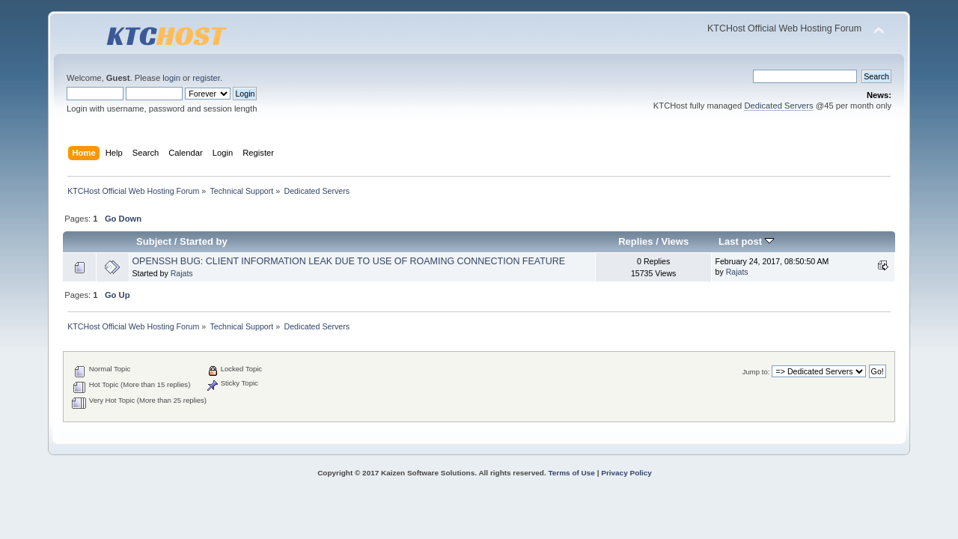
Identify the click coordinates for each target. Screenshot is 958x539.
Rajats (182, 273)
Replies (635, 241)
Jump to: (756, 372)
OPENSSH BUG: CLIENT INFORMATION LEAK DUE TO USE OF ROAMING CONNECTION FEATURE (348, 261)
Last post (746, 241)
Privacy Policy (626, 473)
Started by (204, 241)
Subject (153, 241)
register (206, 77)
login (171, 77)
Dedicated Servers (778, 105)
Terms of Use (571, 473)
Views (675, 241)
